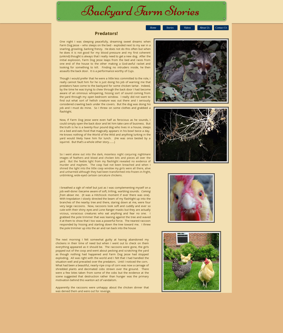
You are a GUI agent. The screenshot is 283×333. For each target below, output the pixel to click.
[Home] (153, 27)
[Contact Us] (221, 27)
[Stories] (170, 27)
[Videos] (187, 27)
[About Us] (204, 27)
